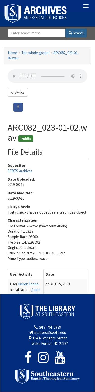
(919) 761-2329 (50, 327)
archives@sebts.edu (50, 332)
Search (76, 33)
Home (12, 52)
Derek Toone (28, 284)
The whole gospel (35, 52)
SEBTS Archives (20, 170)
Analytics (18, 92)
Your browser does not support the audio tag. (47, 76)
